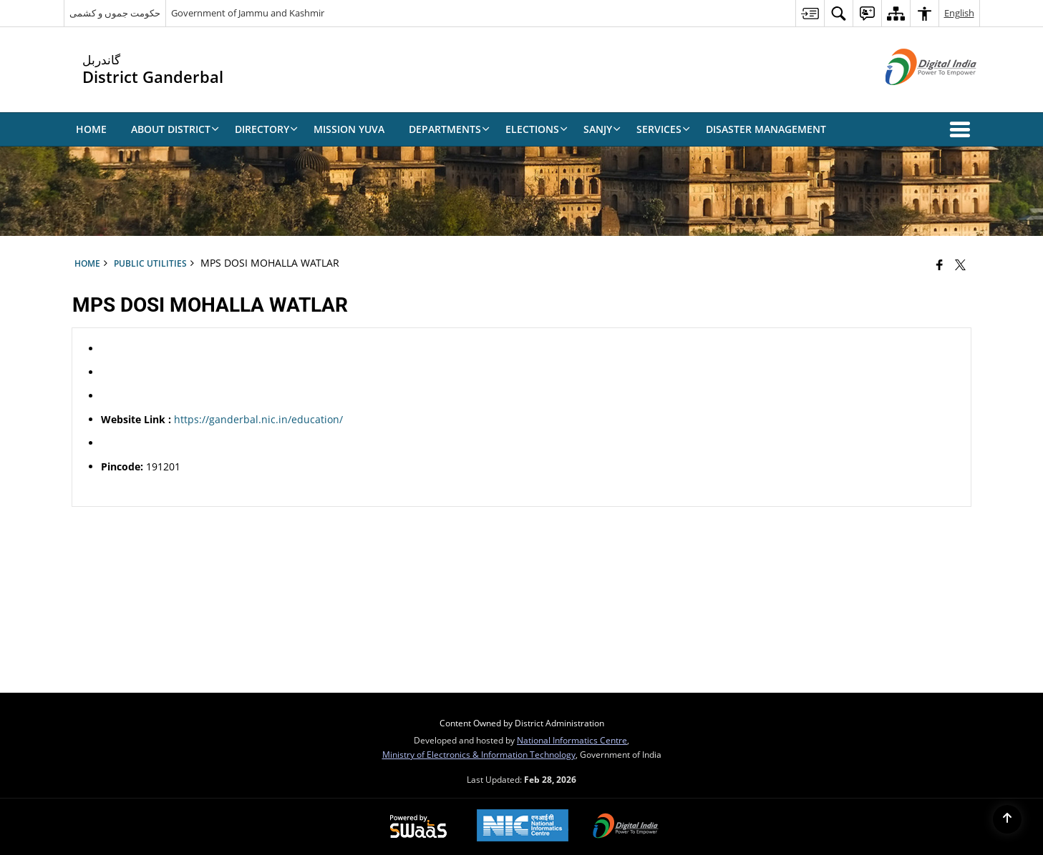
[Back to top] (1007, 819)
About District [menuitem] (175, 129)
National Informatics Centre (572, 740)
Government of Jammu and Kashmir (247, 12)
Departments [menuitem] (449, 129)
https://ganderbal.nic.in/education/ (258, 419)
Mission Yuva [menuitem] (349, 129)
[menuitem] (809, 13)
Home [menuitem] (91, 129)
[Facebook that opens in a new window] (940, 264)
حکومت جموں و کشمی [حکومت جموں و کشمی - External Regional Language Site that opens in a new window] (114, 12)
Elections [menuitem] (536, 129)
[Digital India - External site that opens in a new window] (913, 97)
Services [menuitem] (663, 129)
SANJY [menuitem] (602, 129)
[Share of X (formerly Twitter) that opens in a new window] (960, 264)
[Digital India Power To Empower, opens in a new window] (625, 827)
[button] (963, 129)
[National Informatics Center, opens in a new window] (522, 827)
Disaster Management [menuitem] (766, 129)
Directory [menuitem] (266, 129)
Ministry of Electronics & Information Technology (479, 754)
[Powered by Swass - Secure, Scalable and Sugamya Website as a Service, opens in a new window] (418, 827)
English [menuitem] (959, 12)
